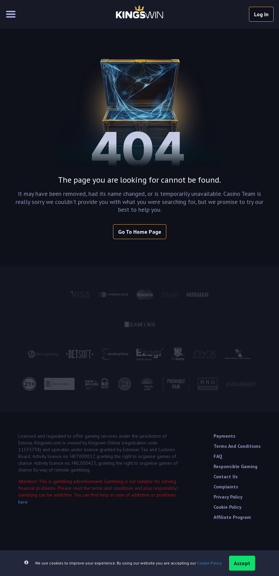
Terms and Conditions (237, 446)
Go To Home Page (139, 231)
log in (261, 14)
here (23, 502)
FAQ (218, 456)
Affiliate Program (232, 517)
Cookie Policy (228, 507)
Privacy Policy (228, 497)
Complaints (226, 487)
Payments (224, 436)
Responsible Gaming (235, 466)
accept (242, 563)
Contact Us (226, 477)
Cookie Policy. (209, 563)
